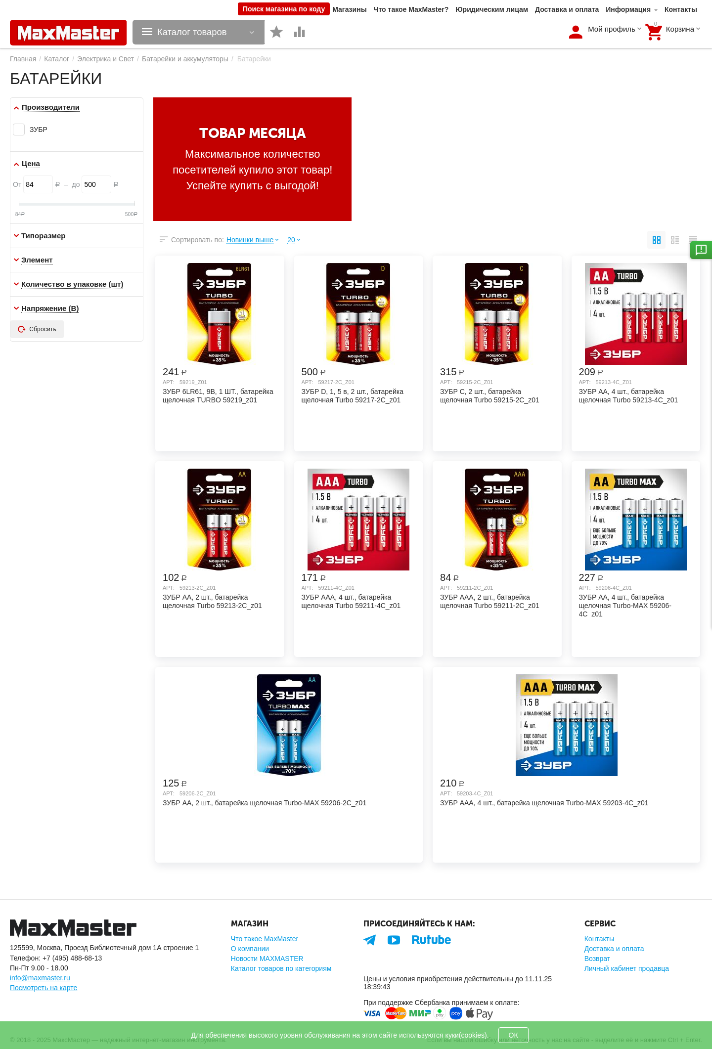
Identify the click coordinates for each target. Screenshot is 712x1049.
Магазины (349, 9)
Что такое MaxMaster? (411, 9)
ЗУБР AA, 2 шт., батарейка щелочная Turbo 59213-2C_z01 (212, 601)
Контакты (681, 9)
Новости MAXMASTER (267, 958)
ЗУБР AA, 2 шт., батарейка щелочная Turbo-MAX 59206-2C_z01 (264, 803)
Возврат (597, 958)
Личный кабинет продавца (626, 968)
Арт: (169, 382)
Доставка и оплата (567, 9)
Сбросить (37, 329)
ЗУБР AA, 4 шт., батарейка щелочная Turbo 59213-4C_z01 (628, 396)
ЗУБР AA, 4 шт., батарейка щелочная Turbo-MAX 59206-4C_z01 (625, 605)
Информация (628, 9)
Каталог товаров (193, 32)
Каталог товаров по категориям (281, 968)
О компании (250, 949)
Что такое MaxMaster (264, 939)
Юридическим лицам (491, 9)
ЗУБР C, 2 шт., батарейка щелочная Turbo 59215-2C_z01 (489, 396)
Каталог (56, 59)
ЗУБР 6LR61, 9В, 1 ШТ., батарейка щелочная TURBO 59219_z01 (218, 396)
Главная (23, 59)
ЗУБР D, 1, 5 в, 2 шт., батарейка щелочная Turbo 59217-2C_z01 (352, 396)
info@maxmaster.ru (40, 978)
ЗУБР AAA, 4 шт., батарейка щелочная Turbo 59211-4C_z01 (351, 601)
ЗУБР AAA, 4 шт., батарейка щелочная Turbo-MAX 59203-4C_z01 (544, 803)
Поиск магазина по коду (284, 9)
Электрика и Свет (105, 59)
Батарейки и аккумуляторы (185, 59)
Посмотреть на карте (43, 988)
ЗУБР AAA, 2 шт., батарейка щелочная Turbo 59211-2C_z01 (489, 601)
